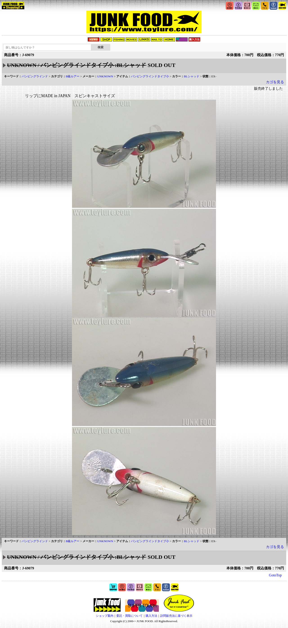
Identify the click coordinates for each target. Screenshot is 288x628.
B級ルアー (72, 76)
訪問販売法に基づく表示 (176, 615)
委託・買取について (129, 615)
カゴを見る (275, 82)
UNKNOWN (105, 76)
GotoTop (275, 575)
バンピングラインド (35, 76)
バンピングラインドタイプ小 (150, 76)
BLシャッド (191, 76)
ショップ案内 (104, 615)
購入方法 (151, 615)
